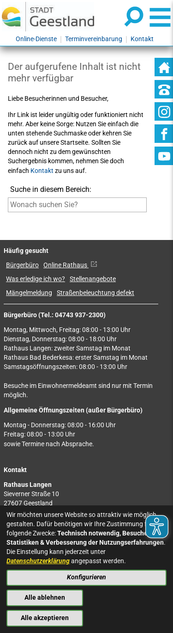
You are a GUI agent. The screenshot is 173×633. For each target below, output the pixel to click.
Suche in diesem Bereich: (50, 189)
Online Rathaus (70, 265)
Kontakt (42, 171)
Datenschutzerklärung (38, 561)
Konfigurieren (86, 577)
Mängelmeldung (29, 293)
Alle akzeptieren (45, 618)
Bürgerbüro (22, 265)
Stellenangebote (93, 279)
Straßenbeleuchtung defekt (95, 293)
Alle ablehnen (44, 598)
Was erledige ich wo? (35, 279)
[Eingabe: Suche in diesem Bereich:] (77, 204)
